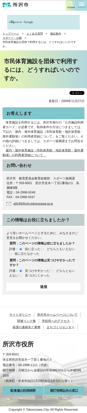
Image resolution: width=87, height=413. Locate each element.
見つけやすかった (37, 270)
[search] (38, 22)
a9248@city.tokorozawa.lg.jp (33, 203)
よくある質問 (34, 33)
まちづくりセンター (61, 327)
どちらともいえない (61, 249)
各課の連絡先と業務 (26, 327)
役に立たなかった (27, 253)
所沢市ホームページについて (57, 314)
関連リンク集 (26, 321)
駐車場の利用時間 (23, 390)
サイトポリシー (20, 314)
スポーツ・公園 (12, 37)
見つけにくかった (37, 275)
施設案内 (55, 33)
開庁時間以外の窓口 (64, 390)
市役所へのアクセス (56, 321)
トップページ (11, 33)
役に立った (32, 249)
